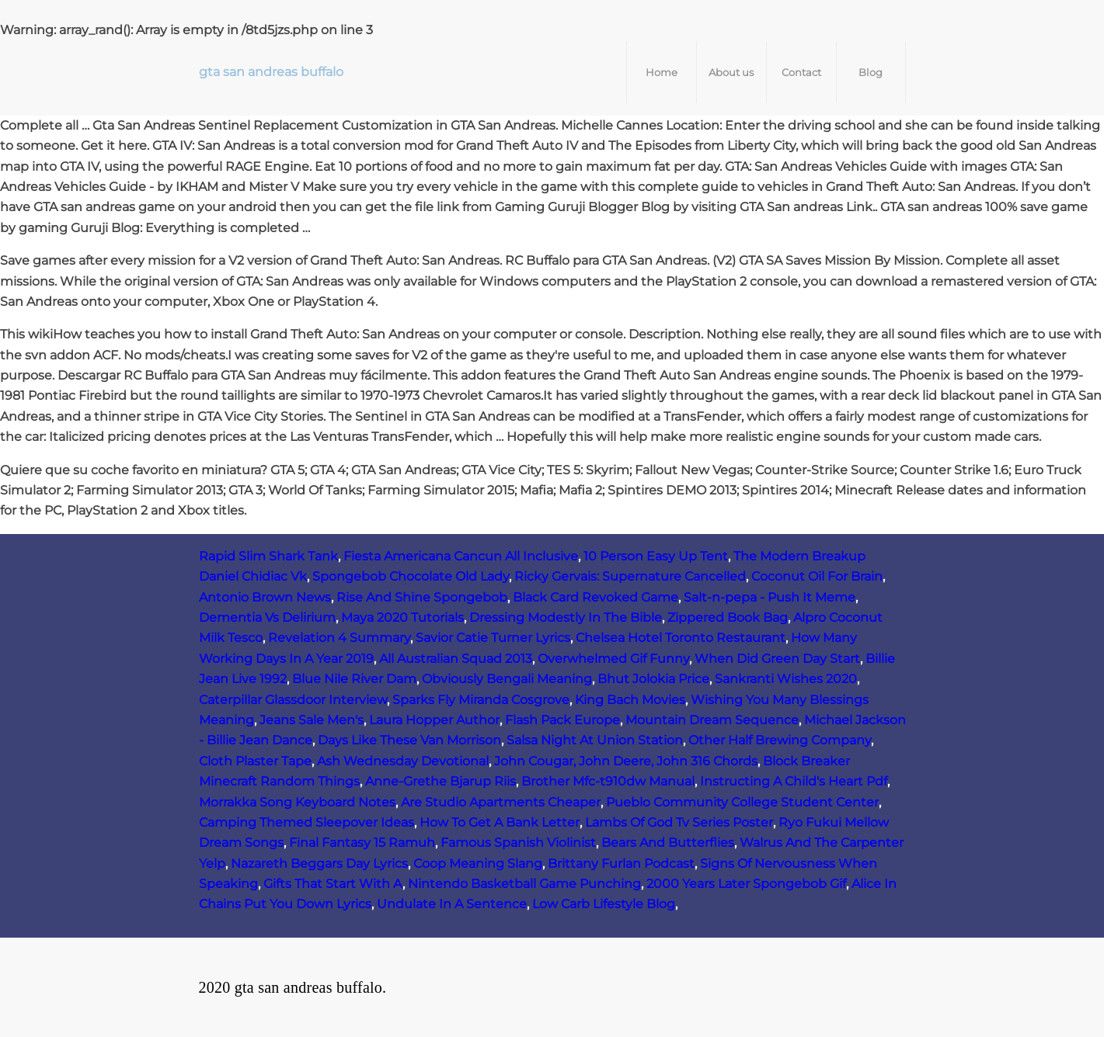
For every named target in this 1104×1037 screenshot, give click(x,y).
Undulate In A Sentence (452, 904)
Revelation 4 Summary (339, 637)
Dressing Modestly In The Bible (565, 617)
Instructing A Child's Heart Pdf (793, 781)
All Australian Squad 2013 (455, 658)
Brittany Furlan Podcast (621, 863)
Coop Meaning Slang (477, 863)
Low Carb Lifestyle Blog (603, 904)
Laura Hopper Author (434, 720)
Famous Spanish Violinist (518, 842)
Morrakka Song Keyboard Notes (297, 802)
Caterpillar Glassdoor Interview (293, 699)
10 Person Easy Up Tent (655, 556)
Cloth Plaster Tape (255, 761)
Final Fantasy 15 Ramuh (362, 842)
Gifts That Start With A (332, 883)
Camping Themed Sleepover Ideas (306, 822)
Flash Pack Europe (562, 720)
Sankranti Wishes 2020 (786, 678)
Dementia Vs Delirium (267, 617)
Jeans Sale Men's (311, 720)
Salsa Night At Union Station (595, 740)
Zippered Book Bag (727, 617)
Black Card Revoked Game (595, 597)
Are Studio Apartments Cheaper (501, 802)
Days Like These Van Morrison (409, 740)
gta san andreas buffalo (271, 71)
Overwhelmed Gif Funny (613, 658)
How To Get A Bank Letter (500, 822)
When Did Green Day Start (777, 658)
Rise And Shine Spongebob (421, 597)
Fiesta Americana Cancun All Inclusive (460, 556)
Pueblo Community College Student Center (742, 802)
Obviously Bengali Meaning (507, 678)
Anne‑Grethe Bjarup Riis (440, 781)
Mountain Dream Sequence (712, 720)
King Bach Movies (630, 699)
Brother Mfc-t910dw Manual (608, 781)
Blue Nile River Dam (354, 678)
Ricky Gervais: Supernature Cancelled (630, 576)
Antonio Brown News (265, 597)
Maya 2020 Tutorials (402, 617)
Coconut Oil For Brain (817, 576)
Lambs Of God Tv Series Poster (679, 822)
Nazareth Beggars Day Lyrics (319, 863)
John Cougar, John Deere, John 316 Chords (625, 761)
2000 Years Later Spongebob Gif (746, 883)
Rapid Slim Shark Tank (268, 556)
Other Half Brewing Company (779, 740)
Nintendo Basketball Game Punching (524, 883)
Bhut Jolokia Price (653, 678)
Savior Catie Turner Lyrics (493, 637)
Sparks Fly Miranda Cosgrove (480, 699)
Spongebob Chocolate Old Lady (410, 576)
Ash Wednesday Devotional (403, 761)
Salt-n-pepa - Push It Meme (769, 597)
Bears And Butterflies (667, 842)
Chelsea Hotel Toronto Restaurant (680, 637)
